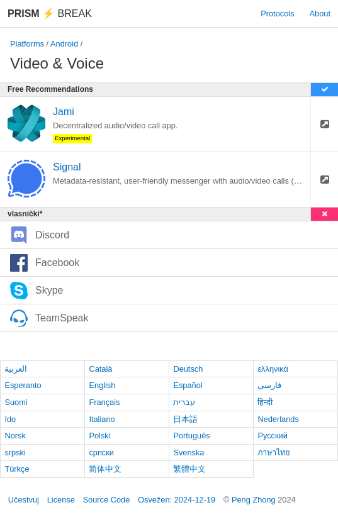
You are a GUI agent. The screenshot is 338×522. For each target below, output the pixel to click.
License (61, 499)
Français (104, 402)
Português (191, 435)
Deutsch (188, 369)
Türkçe (16, 469)
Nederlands (277, 419)
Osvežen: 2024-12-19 (176, 499)
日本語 (185, 419)
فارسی (269, 385)
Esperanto (22, 385)
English (102, 385)
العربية (15, 369)
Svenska (188, 452)
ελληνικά (272, 369)
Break (50, 13)
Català (100, 369)
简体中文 (105, 469)
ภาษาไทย (273, 452)
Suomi (15, 402)
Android (64, 43)
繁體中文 (189, 469)
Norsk (14, 435)
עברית (184, 402)
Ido (10, 419)
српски (101, 452)
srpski (14, 452)
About (320, 13)
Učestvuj (23, 499)
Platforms (27, 43)
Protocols (277, 13)
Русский (272, 435)
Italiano (102, 419)
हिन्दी (265, 402)
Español (187, 385)
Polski (99, 435)
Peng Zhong (255, 499)
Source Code (106, 499)
